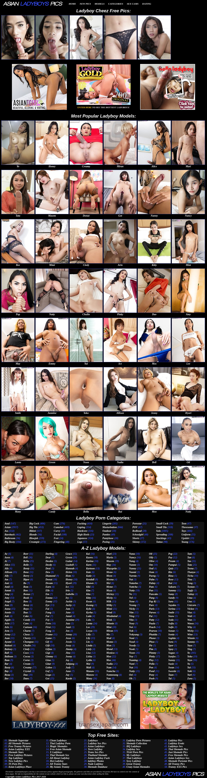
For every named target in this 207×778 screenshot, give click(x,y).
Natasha (133, 583)
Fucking (81, 523)
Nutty (132, 671)
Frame (49, 634)
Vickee (190, 608)
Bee (7, 678)
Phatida (153, 634)
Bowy (26, 605)
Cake (26, 616)
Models (99, 3)
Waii (189, 616)
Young (184, 542)
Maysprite (111, 568)
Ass (6, 531)
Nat (131, 579)
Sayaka (172, 605)
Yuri (189, 674)
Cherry (27, 638)
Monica (110, 652)
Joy (67, 660)
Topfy (190, 590)
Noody (132, 645)
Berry (26, 575)
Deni (48, 568)
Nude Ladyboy (95, 764)
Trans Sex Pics (96, 752)
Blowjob (33, 538)
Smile (171, 612)
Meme (109, 586)
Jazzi (68, 627)
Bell (25, 557)
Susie (171, 663)
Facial (57, 534)
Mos (108, 660)
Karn (89, 564)
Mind (109, 612)
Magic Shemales (58, 746)
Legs (79, 542)
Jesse (68, 638)
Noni (131, 638)
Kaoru (89, 557)
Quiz (170, 568)
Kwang (89, 605)
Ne (130, 594)
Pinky (152, 656)
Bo (24, 583)
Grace (69, 553)
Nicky (132, 608)
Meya (109, 590)
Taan (171, 674)
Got (47, 678)
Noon (132, 652)
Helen (69, 572)
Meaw (109, 572)
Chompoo (28, 641)
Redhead (137, 531)
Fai (47, 608)
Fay (47, 619)
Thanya (191, 572)
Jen (67, 630)
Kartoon (90, 568)
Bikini (32, 531)
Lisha (89, 656)
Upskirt (185, 538)
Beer (25, 553)
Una (189, 601)
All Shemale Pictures (19, 743)
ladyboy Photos (96, 761)
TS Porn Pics (15, 764)
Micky (109, 597)
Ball (7, 652)
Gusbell (70, 564)
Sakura (172, 586)
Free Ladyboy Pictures (20, 755)
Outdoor (106, 531)
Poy (170, 557)
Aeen (7, 557)
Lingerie (106, 523)
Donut (48, 579)
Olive (151, 561)
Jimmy (69, 649)
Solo (158, 531)
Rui (170, 583)
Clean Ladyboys (58, 740)
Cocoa (26, 656)
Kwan (89, 601)
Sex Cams (132, 3)
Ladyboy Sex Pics (97, 743)
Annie (8, 612)
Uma (189, 597)
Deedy (48, 564)
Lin (88, 641)
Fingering (59, 542)
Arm (7, 630)
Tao (189, 561)
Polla (151, 663)
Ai (6, 561)
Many (89, 678)
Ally (7, 575)
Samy (171, 594)
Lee (88, 627)
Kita (88, 594)
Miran (109, 630)
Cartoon (27, 627)
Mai (88, 663)
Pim (151, 649)
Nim (131, 612)
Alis (7, 568)
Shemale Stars (16, 752)
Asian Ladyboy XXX (19, 749)
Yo (188, 652)
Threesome (187, 527)
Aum (7, 638)
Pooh (151, 678)
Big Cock (34, 523)
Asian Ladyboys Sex (178, 758)
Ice (67, 586)
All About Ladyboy (60, 758)
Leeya (89, 630)
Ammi (8, 590)
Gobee (48, 667)
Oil (150, 553)
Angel (8, 601)
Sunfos (172, 656)
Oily (151, 557)
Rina (170, 575)
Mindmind (112, 616)
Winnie (191, 638)
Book (26, 597)
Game (48, 638)
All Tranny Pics (176, 764)
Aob (7, 616)
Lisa (88, 652)
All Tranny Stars (58, 764)
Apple (8, 619)
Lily (88, 638)
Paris (151, 608)
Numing (133, 660)
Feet (56, 538)
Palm (151, 579)
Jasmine (70, 619)
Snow (171, 616)
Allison (8, 572)
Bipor (26, 579)
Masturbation (109, 527)
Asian (8, 527)
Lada (89, 616)
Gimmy (49, 656)
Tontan (191, 586)
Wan (189, 619)
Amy (7, 597)
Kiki (88, 586)
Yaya (189, 645)
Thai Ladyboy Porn (60, 743)
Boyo (26, 608)
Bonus (26, 594)
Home (72, 3)
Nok (131, 630)
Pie (150, 645)
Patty (151, 619)
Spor (170, 645)
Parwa (152, 612)
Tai (170, 678)
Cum (56, 523)
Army (7, 634)
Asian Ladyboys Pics (25, 776)
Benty (26, 568)
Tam (189, 553)
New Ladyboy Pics (18, 761)
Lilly (88, 634)
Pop (170, 553)
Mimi (109, 608)
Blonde (33, 534)
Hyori (69, 583)
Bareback (10, 534)
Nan (108, 678)
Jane (68, 612)
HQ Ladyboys (133, 746)
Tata (189, 564)
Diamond (50, 575)
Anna (7, 608)
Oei (131, 674)
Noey (132, 623)
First (48, 627)
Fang (48, 612)
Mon (108, 645)
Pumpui (172, 564)
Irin (68, 590)
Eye (47, 605)
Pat (150, 616)
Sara (170, 601)
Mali (88, 667)
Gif (47, 641)
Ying (189, 649)
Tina (189, 579)
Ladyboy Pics (175, 740)
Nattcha (133, 586)
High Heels (83, 534)
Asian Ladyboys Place (20, 767)
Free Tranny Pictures (19, 746)
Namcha (110, 671)
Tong (190, 583)
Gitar (48, 663)
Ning (131, 616)
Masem (110, 561)
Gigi (47, 652)
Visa (189, 612)
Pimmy (152, 652)
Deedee (49, 561)
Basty (7, 667)
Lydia (89, 660)
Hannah (70, 568)
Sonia (171, 634)
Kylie (89, 608)
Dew (47, 572)
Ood (151, 568)
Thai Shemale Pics (178, 749)
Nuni (132, 663)
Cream (27, 663)
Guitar (69, 561)
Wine (190, 634)
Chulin (27, 645)
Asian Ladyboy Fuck (99, 758)
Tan (189, 557)
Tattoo (159, 542)
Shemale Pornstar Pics (180, 761)
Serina (171, 608)
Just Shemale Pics (177, 752)
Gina (48, 660)
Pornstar (137, 523)
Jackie (69, 601)
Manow (90, 674)
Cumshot (58, 527)
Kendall (90, 579)
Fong (48, 630)
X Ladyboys (56, 752)
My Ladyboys (133, 755)
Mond (109, 649)
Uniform (186, 534)
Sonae (171, 630)
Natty (132, 590)
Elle (47, 590)
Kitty (88, 597)
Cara (26, 623)
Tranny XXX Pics (177, 767)
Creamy (27, 667)
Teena (190, 568)
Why (189, 627)
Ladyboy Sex (133, 749)
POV (135, 527)
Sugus (171, 652)
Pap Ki (152, 601)
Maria (109, 557)
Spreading (161, 534)
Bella (26, 561)
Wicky (190, 630)
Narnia (133, 575)
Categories (115, 3)
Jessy (68, 645)
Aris (7, 627)
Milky (109, 605)
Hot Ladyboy (56, 761)
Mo (108, 634)
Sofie (171, 627)
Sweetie (172, 671)
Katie (89, 575)
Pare (151, 605)
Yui (189, 667)
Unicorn (191, 605)
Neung (132, 605)
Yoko (189, 656)
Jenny (69, 634)
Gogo (48, 674)
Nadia (109, 663)
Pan (151, 590)
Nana (132, 553)
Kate (88, 572)
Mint (109, 627)
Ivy (67, 597)
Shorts (135, 538)
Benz (26, 572)
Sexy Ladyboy (133, 761)
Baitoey (9, 649)
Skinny (136, 542)
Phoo (151, 641)
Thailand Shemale (97, 755)
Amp (7, 594)
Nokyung (134, 634)
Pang (151, 597)
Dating (146, 3)
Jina (68, 652)
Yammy (191, 641)
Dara (26, 678)
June (68, 671)
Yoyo (189, 660)
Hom (68, 575)
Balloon (9, 656)
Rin (170, 572)
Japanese (82, 538)
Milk (108, 601)
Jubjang (70, 663)
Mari (109, 553)
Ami (7, 583)
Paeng (152, 575)
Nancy (132, 557)
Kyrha (89, 612)
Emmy (48, 601)
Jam (68, 608)
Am (6, 579)
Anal (7, 523)
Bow (25, 601)
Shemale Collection (136, 743)
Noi (131, 627)
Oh (130, 678)
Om (151, 564)
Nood (132, 641)
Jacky (69, 605)
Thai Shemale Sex (59, 755)
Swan (171, 667)
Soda (171, 619)
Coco (26, 652)
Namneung (112, 674)
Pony (151, 674)
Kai (88, 553)
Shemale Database (98, 767)
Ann (7, 605)
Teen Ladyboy (95, 749)
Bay (7, 671)
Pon (151, 667)
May (108, 564)
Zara (189, 678)
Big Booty (10, 542)
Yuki (189, 671)
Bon (25, 590)
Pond (151, 671)
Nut (131, 667)
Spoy (170, 649)
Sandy (171, 597)
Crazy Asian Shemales (138, 767)
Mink (109, 619)
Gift (47, 645)
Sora (170, 641)
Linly (89, 649)
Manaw (90, 671)
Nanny (132, 568)
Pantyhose (107, 538)
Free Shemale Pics (178, 755)
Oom (151, 572)
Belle (26, 564)
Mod (108, 638)
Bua (25, 612)
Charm (27, 630)
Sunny (171, 660)
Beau (7, 674)
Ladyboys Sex (175, 746)
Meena (110, 579)
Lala (88, 619)
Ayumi (8, 641)
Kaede (69, 678)
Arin (7, 623)
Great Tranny (133, 764)
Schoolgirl (137, 534)
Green (69, 557)
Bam (7, 660)
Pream (171, 561)
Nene (132, 601)
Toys (183, 531)
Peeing (106, 542)
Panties (106, 534)
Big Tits (33, 527)
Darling (49, 553)
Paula (152, 623)
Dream (49, 583)
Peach (152, 627)
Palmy (152, 583)
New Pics (85, 3)
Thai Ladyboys (134, 758)
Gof (47, 671)
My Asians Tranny (59, 767)
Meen (109, 575)
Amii (7, 586)
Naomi (132, 572)
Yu (188, 663)
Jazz (68, 623)
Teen (183, 523)
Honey (69, 579)
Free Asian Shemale (60, 749)
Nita (131, 619)
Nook (132, 649)
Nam (109, 667)
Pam (151, 586)
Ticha (190, 575)
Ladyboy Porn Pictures (138, 740)
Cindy (26, 649)
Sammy (172, 590)
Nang (132, 561)
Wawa (190, 623)
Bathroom (10, 538)
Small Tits (161, 527)
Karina (89, 561)
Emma (48, 597)
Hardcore (82, 531)
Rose (170, 579)
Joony (69, 656)
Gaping (81, 527)
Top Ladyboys (15, 758)
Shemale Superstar (18, 740)
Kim (88, 590)
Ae (6, 553)
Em (47, 594)
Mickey (110, 594)
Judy (68, 667)
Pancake (153, 594)
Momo (109, 641)
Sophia (172, 638)
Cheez (26, 634)
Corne (26, 660)
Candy (26, 619)
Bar (7, 663)
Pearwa (153, 630)
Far (47, 616)
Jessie (69, 641)
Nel (131, 597)
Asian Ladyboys (96, 746)
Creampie (34, 542)
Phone (152, 638)
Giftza (48, 649)
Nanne (132, 564)
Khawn (90, 583)
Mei (108, 583)
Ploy (151, 660)
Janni (69, 616)
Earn (48, 586)
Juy (67, 674)
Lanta (89, 623)
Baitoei (8, 645)
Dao (25, 674)
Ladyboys (93, 740)
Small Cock (162, 523)
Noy (131, 656)
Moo (108, 656)
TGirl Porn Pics (134, 752)
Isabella (70, 594)
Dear (48, 557)
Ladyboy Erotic (176, 743)
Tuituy (190, 594)
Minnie (110, 623)
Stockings (161, 538)
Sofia (171, 623)
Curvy (57, 531)
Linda (89, 645)
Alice (7, 564)
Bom (25, 586)
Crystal (27, 671)
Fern (48, 623)
